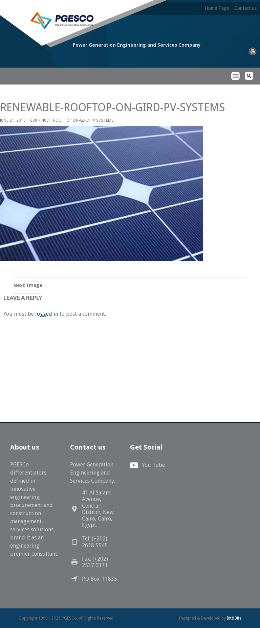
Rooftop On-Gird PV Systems (83, 120)
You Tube (153, 465)
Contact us (245, 8)
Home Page (217, 8)
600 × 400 (39, 120)
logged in (46, 314)
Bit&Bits (234, 618)
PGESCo (36, 70)
